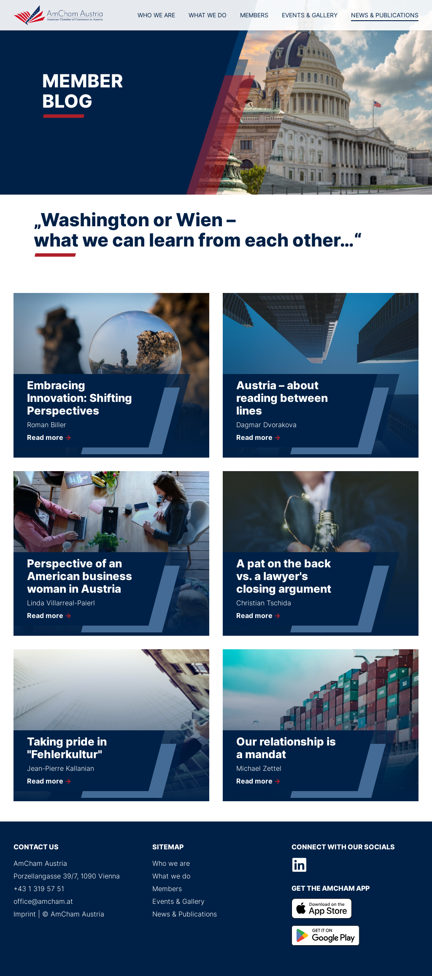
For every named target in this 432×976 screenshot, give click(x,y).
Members (254, 15)
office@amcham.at (43, 901)
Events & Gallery (310, 15)
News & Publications (384, 15)
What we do (208, 15)
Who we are (156, 15)
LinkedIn (300, 865)
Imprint (25, 914)
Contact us (36, 847)
